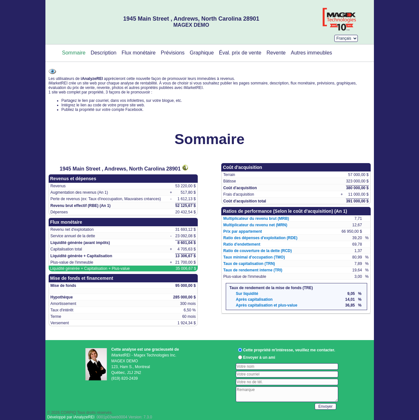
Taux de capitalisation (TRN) (249, 263)
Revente (276, 52)
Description (103, 52)
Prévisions (173, 52)
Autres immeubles (311, 52)
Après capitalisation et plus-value (266, 305)
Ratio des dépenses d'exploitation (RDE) (260, 238)
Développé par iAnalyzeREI (71, 417)
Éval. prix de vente (240, 52)
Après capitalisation (254, 299)
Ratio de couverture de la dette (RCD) (257, 251)
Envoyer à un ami (259, 357)
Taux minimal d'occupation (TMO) (254, 257)
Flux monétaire (138, 52)
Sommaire (74, 52)
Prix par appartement (242, 231)
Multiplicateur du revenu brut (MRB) (256, 218)
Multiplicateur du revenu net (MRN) (255, 225)
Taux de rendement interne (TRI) (252, 270)
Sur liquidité (247, 293)
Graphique (202, 52)
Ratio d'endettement (241, 244)
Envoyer (325, 406)
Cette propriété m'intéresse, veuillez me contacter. (289, 350)
